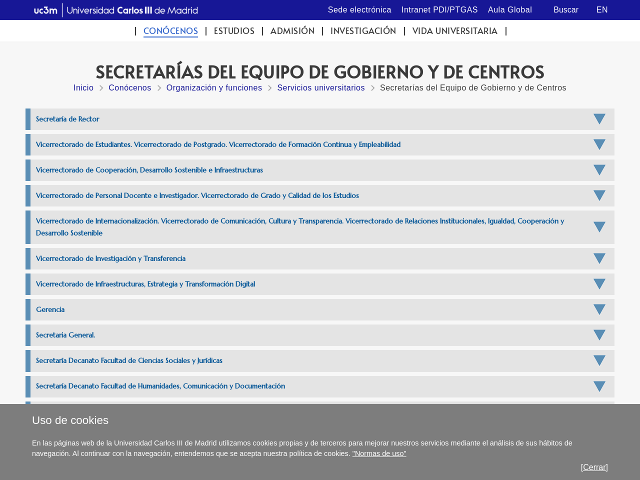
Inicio (84, 88)
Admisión (292, 30)
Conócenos (171, 30)
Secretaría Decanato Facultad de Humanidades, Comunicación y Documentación (160, 386)
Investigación (363, 30)
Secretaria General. (65, 335)
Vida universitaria (455, 30)
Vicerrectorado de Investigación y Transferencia (111, 258)
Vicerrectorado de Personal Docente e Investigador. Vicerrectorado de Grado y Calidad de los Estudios (197, 196)
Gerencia (50, 310)
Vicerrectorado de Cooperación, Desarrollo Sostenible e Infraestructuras (149, 170)
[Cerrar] (594, 467)
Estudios (234, 30)
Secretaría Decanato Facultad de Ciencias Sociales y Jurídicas (129, 360)
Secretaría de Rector (67, 119)
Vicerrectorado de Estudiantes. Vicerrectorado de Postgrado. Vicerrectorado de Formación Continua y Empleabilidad (218, 144)
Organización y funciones (214, 88)
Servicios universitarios (321, 88)
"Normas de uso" (379, 454)
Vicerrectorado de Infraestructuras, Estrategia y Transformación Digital (145, 284)
